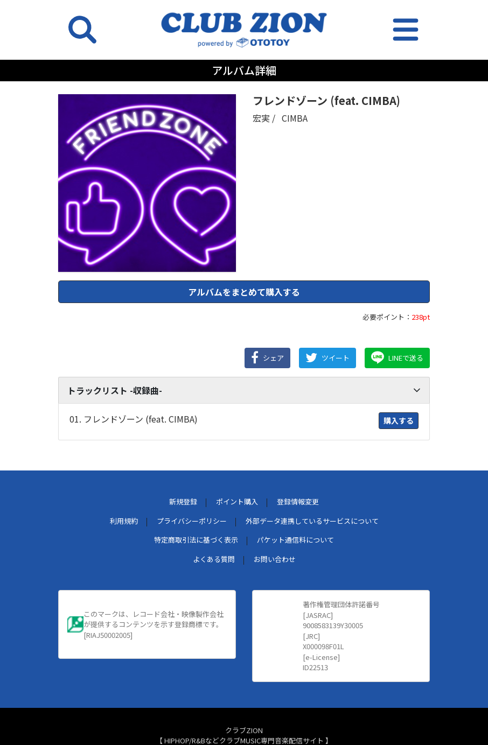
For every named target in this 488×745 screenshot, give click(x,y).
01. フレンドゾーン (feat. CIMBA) (133, 418)
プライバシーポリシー (192, 521)
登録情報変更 (298, 501)
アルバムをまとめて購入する (244, 291)
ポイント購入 (237, 501)
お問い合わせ (275, 559)
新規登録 (183, 501)
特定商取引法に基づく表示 (196, 540)
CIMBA (295, 117)
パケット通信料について (295, 540)
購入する (399, 420)
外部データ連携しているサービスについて (312, 521)
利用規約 (124, 521)
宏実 (261, 117)
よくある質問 (214, 559)
